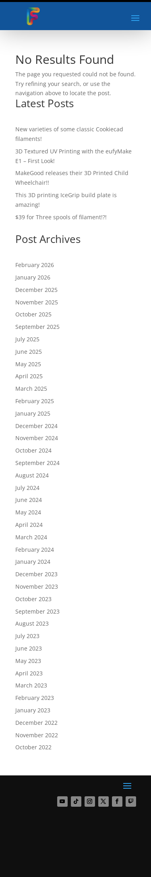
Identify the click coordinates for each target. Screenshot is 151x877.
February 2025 (34, 401)
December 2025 (36, 290)
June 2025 (28, 351)
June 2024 (28, 500)
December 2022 (36, 722)
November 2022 (36, 735)
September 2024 (37, 463)
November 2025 (36, 302)
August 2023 (32, 623)
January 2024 (32, 561)
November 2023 (36, 586)
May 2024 (28, 512)
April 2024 (29, 524)
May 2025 (28, 364)
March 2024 (31, 537)
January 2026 (32, 277)
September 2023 (37, 611)
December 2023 (36, 574)
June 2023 (28, 648)
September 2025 (37, 326)
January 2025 (32, 413)
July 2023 (27, 636)
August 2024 (32, 475)
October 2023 (33, 599)
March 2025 (31, 388)
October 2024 (33, 450)
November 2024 (36, 438)
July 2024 (27, 488)
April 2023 (29, 673)
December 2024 (36, 426)
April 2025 (29, 376)
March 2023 (31, 685)
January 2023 (32, 710)
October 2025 (33, 314)
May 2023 (28, 661)
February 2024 (34, 549)
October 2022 (33, 747)
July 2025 (27, 339)
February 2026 (34, 265)
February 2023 (34, 698)
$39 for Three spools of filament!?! (61, 217)
